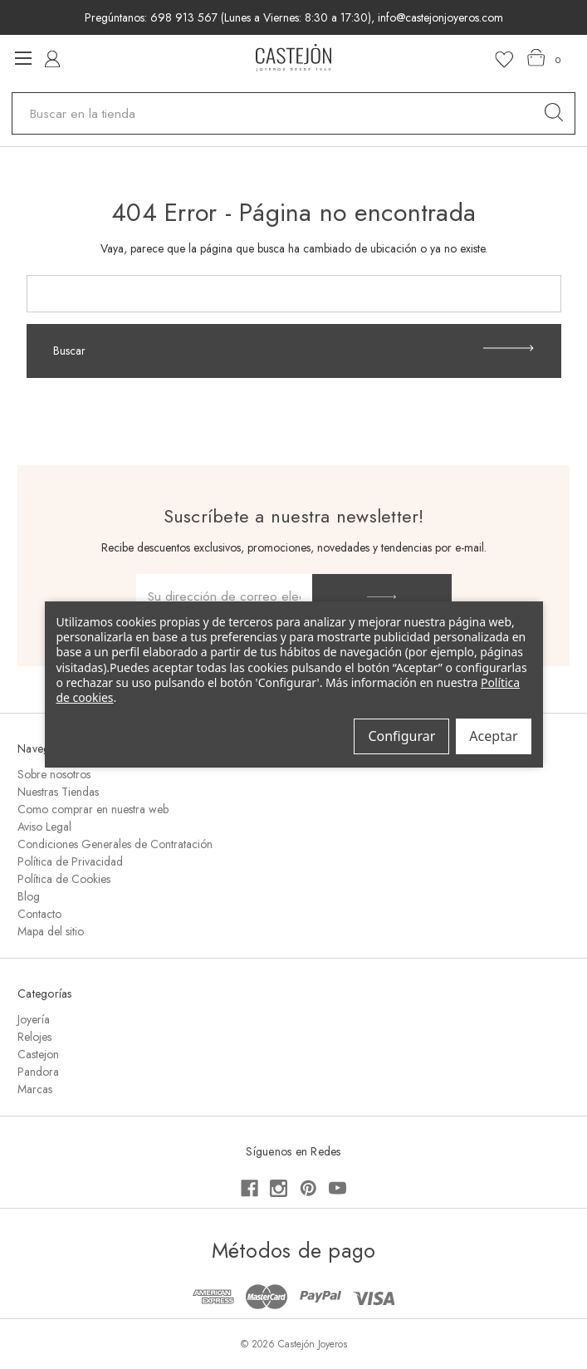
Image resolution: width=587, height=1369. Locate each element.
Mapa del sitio (50, 931)
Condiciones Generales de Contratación (115, 844)
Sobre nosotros (53, 774)
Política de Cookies (63, 879)
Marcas (34, 1089)
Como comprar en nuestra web (93, 809)
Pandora (38, 1071)
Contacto (39, 913)
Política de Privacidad (70, 861)
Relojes (34, 1036)
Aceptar (493, 736)
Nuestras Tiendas (58, 791)
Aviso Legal (44, 826)
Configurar (401, 736)
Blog (28, 896)
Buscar (293, 350)
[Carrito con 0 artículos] (544, 58)
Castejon (38, 1054)
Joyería (33, 1019)
